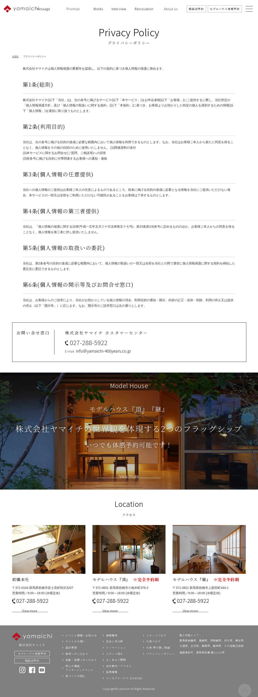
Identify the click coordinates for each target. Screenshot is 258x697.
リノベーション (116, 654)
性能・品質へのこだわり (81, 667)
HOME (15, 56)
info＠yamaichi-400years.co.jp (103, 358)
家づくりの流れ (75, 683)
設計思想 (71, 654)
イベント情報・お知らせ (81, 642)
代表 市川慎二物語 (158, 654)
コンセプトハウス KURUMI (124, 685)
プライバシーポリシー (160, 661)
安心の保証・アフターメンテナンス (79, 675)
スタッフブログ (156, 642)
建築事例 (111, 642)
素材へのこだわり (76, 661)
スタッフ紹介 (114, 661)
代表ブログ (153, 648)
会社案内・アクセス (119, 673)
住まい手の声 (114, 648)
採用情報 (111, 679)
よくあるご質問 (116, 667)
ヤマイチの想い (75, 648)
